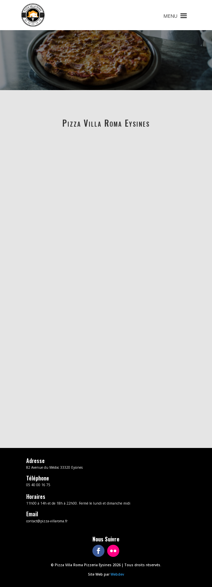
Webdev (117, 574)
